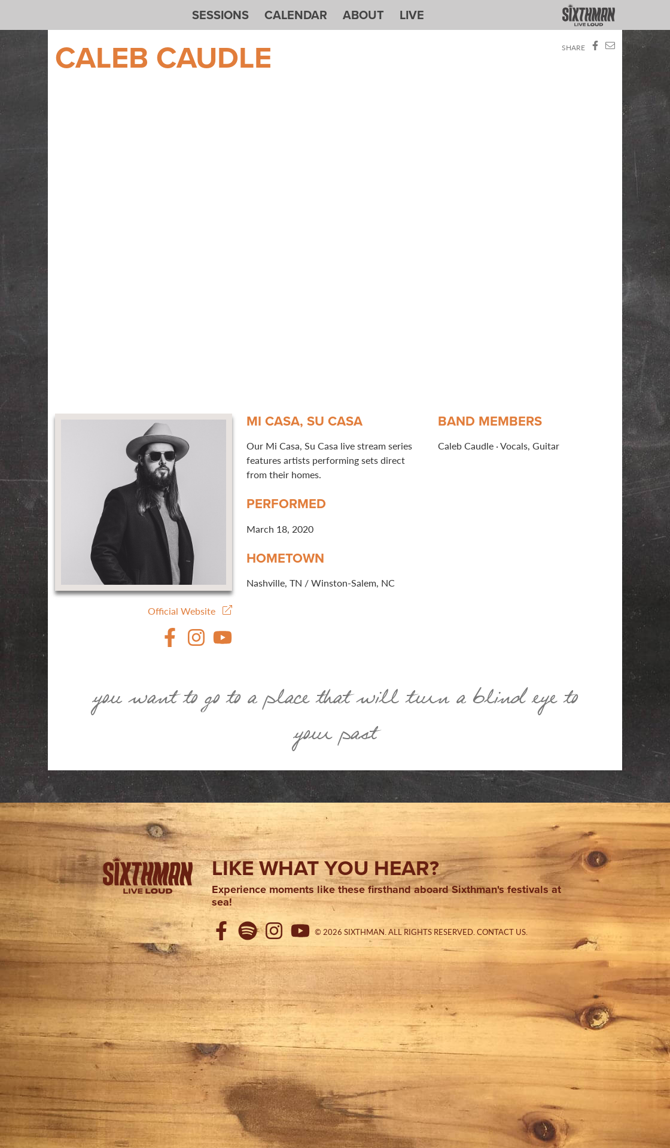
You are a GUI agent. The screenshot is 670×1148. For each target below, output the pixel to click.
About (363, 15)
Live (412, 15)
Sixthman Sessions (83, 7)
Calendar (295, 15)
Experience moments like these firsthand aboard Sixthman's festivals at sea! (386, 896)
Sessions (220, 15)
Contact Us (501, 932)
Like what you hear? (325, 867)
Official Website (190, 611)
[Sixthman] (148, 876)
